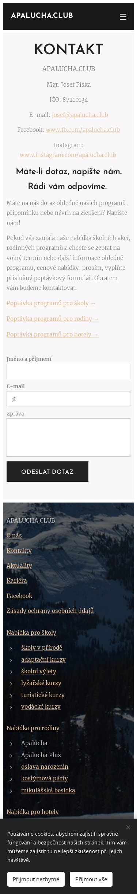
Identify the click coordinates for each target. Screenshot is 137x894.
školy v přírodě (41, 647)
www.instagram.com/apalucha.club (68, 154)
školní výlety (38, 671)
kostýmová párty (44, 778)
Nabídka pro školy (31, 632)
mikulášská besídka (48, 790)
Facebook (19, 595)
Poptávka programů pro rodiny (50, 318)
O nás (14, 535)
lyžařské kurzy (41, 683)
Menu (123, 16)
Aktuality (19, 566)
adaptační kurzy (43, 659)
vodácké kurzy (41, 706)
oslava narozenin (44, 767)
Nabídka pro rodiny (33, 728)
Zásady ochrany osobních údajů (50, 611)
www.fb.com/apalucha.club (83, 129)
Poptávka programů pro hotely (50, 334)
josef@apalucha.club (80, 114)
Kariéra (17, 581)
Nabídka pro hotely (33, 812)
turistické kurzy (43, 695)
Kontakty (19, 550)
